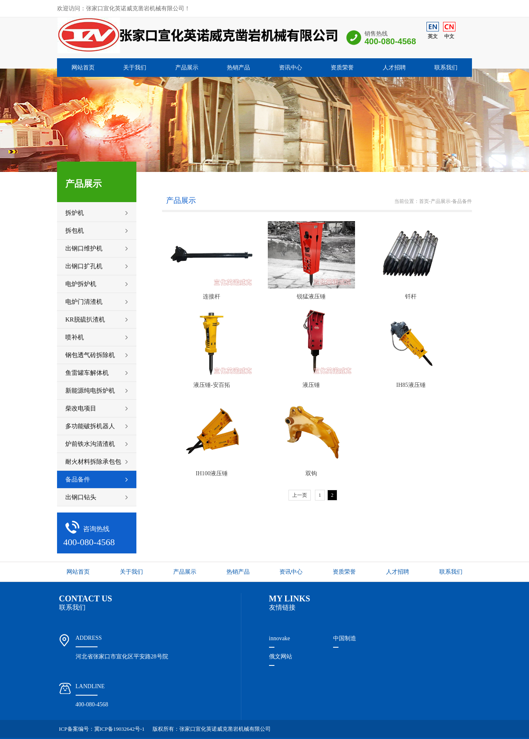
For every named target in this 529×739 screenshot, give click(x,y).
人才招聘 (394, 67)
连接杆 (211, 296)
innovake (279, 638)
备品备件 (462, 201)
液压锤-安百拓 (211, 385)
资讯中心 (290, 67)
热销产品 (238, 67)
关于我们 (134, 67)
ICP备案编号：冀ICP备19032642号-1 (102, 729)
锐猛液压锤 (311, 296)
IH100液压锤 (212, 473)
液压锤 (311, 385)
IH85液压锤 (411, 385)
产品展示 (186, 67)
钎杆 (411, 296)
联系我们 (446, 67)
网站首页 (83, 67)
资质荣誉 (342, 67)
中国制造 (344, 638)
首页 (424, 201)
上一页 (299, 495)
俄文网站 (280, 656)
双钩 (311, 473)
